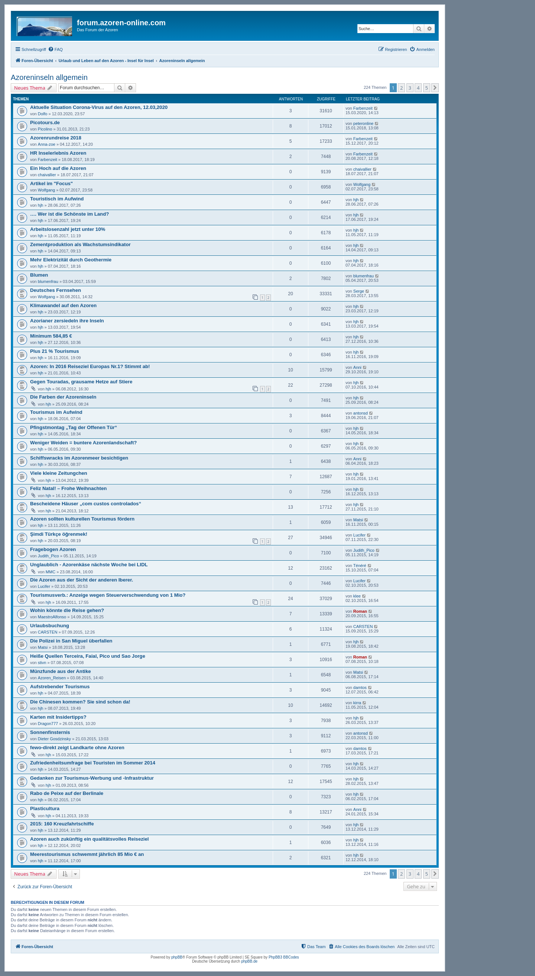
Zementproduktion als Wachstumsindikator (80, 244)
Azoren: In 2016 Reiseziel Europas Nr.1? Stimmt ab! (90, 366)
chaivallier (47, 175)
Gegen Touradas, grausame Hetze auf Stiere (81, 381)
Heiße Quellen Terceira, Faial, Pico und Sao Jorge (87, 656)
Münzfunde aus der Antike (60, 671)
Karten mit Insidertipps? (58, 717)
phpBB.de (249, 961)
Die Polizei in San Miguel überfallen (71, 641)
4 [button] (418, 87)
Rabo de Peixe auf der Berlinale (66, 793)
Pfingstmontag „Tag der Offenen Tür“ (73, 427)
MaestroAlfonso (52, 617)
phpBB (176, 957)
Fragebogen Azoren (53, 549)
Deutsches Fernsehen (55, 290)
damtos (360, 687)
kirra (357, 702)
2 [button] (401, 87)
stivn (42, 662)
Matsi (358, 520)
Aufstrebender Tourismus (60, 686)
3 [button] (410, 87)
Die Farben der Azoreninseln (63, 397)
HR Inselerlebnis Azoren (58, 153)
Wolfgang (46, 190)
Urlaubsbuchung (49, 625)
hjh (40, 205)
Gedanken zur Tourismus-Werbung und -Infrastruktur (92, 778)
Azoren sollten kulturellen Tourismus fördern (82, 519)
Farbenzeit (363, 108)
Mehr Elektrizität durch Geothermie (70, 259)
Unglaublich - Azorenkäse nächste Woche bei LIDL (89, 564)
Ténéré (359, 565)
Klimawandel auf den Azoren (63, 305)
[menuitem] (55, 49)
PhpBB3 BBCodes (284, 957)
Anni (357, 367)
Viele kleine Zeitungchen (58, 473)
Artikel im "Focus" (51, 183)
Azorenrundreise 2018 (55, 138)
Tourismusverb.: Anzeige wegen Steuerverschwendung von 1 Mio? (107, 595)
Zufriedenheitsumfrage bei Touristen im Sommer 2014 (92, 763)
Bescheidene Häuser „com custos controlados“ (85, 503)
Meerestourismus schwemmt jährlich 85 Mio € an (87, 854)
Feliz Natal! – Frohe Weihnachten (68, 488)
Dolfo (43, 114)
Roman (360, 611)
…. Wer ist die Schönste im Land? (69, 214)
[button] (435, 87)
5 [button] (426, 87)
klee (357, 596)
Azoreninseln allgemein (49, 77)
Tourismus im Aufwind (56, 412)
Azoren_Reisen (52, 678)
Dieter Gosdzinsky (54, 739)
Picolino (45, 129)
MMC (50, 572)
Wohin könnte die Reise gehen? (67, 610)
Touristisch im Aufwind (57, 199)
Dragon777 (48, 723)
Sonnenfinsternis (50, 732)
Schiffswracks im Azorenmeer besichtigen (79, 458)
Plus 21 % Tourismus (54, 351)
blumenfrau (48, 281)
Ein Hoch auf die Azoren (58, 168)
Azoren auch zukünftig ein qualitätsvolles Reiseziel (89, 839)
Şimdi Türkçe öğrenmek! (58, 534)
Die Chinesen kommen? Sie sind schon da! (80, 702)
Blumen (39, 275)
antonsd (360, 413)
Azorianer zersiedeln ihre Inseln (67, 320)
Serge (358, 291)
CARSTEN (48, 632)
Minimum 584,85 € (51, 336)
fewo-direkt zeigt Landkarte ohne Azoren (77, 747)
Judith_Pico (48, 556)
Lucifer (359, 535)
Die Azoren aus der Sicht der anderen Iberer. (81, 580)
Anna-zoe (46, 144)
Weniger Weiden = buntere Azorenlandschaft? (83, 442)
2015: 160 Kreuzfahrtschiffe (62, 824)
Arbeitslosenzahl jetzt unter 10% (67, 229)
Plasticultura (44, 808)
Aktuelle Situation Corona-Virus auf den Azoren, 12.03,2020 (99, 107)
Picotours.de (45, 122)
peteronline (363, 123)
